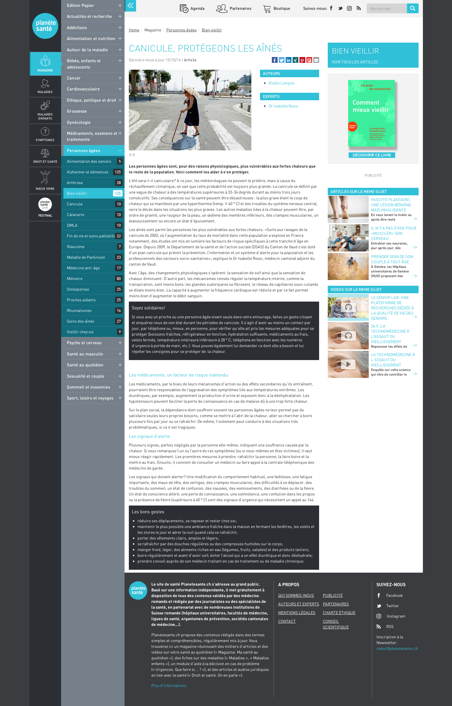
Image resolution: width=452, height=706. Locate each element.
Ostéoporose (78, 289)
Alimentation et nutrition (91, 38)
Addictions (77, 27)
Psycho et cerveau (84, 342)
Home (134, 29)
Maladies (45, 92)
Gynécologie (79, 122)
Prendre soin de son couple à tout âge (392, 259)
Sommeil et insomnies (88, 386)
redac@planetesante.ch (397, 648)
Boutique (281, 8)
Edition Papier (80, 5)
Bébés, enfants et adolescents (84, 63)
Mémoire (74, 278)
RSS (384, 626)
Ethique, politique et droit (91, 100)
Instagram (390, 616)
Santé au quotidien (85, 364)
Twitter (387, 606)
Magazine (45, 70)
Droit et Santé (45, 161)
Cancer (74, 77)
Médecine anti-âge (83, 267)
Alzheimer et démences (87, 171)
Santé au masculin (85, 353)
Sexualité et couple (85, 375)
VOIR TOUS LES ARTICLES (355, 61)
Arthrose (75, 182)
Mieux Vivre (45, 188)
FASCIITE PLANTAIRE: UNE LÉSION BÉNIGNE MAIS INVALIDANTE (391, 204)
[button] (275, 60)
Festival (45, 215)
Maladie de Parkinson (86, 257)
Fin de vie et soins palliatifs (91, 235)
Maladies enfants (45, 116)
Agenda (197, 8)
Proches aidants (81, 299)
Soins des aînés (80, 321)
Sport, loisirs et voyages (90, 397)
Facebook (389, 595)
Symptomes (45, 140)
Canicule (74, 203)
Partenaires (240, 8)
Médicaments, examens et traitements (92, 136)
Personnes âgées (83, 150)
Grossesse (77, 110)
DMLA (72, 225)
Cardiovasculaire (83, 88)
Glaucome (75, 246)
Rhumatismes (79, 310)
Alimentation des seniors (89, 161)
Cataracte (75, 214)
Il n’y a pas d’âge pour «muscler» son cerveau (393, 233)
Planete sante (45, 26)
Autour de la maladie (87, 49)
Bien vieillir (77, 193)
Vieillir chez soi (80, 331)
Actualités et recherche (89, 16)
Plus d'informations (169, 685)
